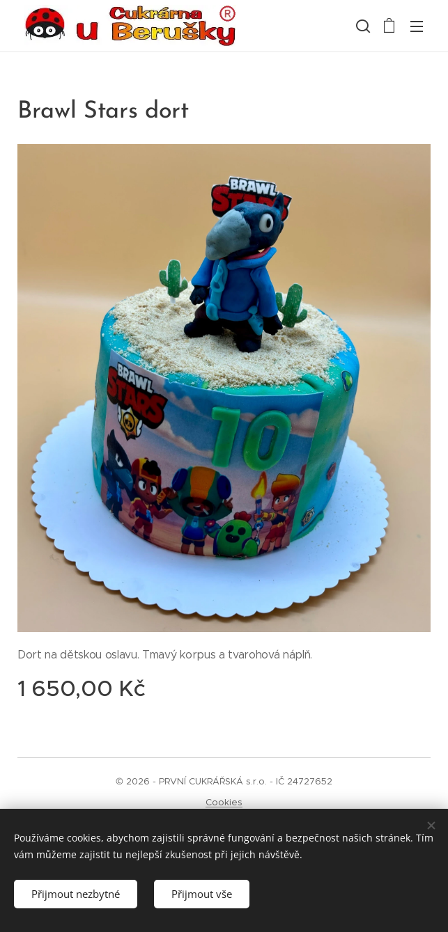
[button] (362, 25)
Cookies (224, 802)
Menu (416, 26)
